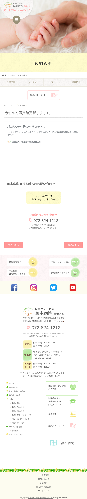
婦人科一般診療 (14, 395)
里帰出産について (18, 411)
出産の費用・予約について (21, 415)
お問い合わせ (43, 479)
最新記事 (10, 82)
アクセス (58, 321)
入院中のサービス (18, 423)
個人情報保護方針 (43, 487)
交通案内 (43, 483)
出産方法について (18, 407)
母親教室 (15, 431)
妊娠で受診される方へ (17, 391)
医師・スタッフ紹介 (16, 435)
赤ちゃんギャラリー (16, 387)
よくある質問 (43, 475)
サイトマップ (43, 491)
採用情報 (76, 82)
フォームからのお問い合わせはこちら (43, 198)
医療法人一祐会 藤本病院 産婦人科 (40, 498)
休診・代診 (54, 82)
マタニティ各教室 (15, 427)
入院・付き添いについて (20, 419)
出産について (14, 399)
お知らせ (32, 82)
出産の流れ (16, 403)
